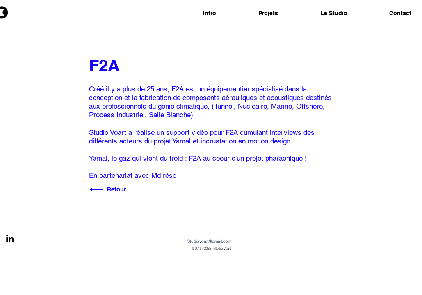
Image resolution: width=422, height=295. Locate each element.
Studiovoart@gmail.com (209, 241)
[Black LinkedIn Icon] (10, 238)
